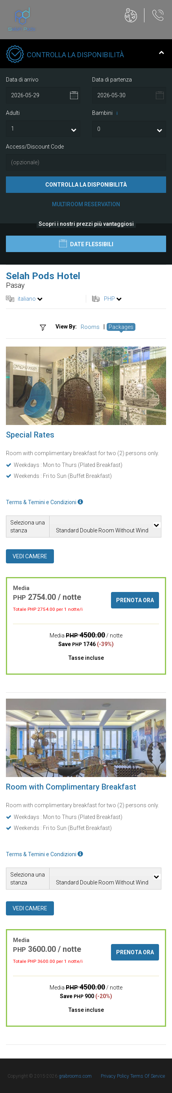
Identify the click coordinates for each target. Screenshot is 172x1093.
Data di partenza (112, 79)
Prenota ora (135, 600)
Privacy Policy (115, 1076)
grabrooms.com (75, 1076)
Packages (121, 327)
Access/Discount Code (35, 146)
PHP (109, 299)
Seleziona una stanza (27, 526)
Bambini (106, 113)
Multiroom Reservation (86, 204)
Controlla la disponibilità (86, 185)
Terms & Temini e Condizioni (44, 502)
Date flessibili (86, 243)
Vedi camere (30, 556)
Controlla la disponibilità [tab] (85, 55)
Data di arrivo (22, 79)
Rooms (90, 327)
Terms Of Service (147, 1076)
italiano (27, 299)
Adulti (13, 113)
